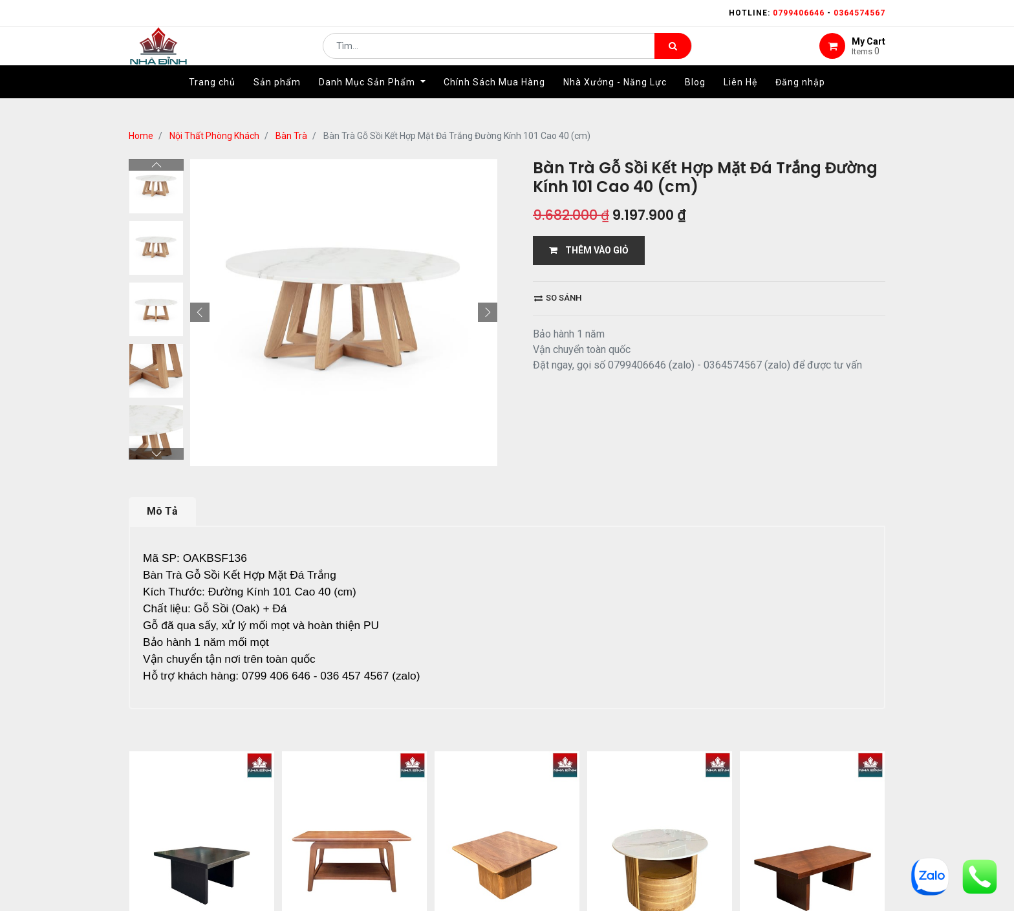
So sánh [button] (557, 298)
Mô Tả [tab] (162, 511)
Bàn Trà (291, 136)
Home (141, 136)
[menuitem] (212, 101)
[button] (200, 312)
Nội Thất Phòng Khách (214, 136)
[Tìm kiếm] (672, 56)
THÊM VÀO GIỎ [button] (589, 250)
